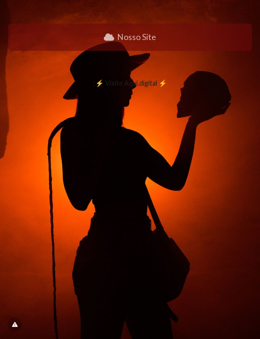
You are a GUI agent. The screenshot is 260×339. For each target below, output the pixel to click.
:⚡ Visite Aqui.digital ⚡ (130, 83)
